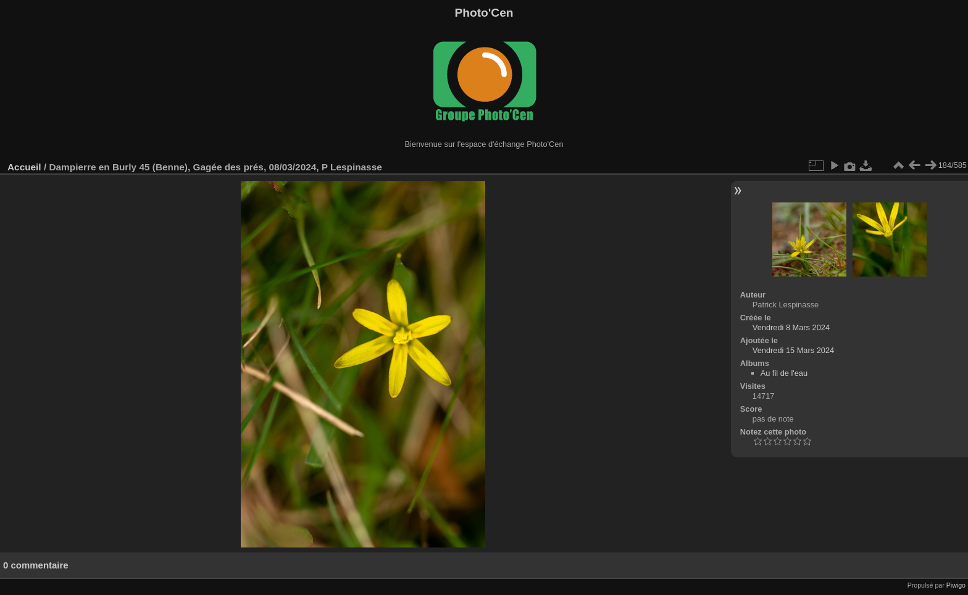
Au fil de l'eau (784, 373)
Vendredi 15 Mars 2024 (793, 350)
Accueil (24, 167)
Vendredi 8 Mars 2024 (791, 327)
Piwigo (956, 585)
